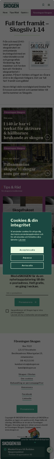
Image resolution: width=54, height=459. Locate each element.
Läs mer (22, 239)
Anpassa (27, 257)
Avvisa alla (27, 265)
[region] (27, 229)
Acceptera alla (27, 250)
